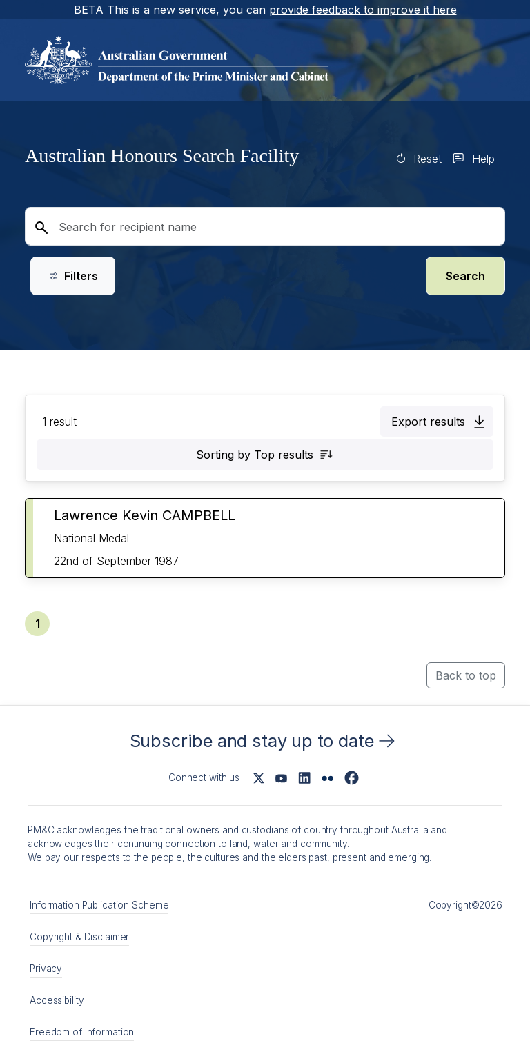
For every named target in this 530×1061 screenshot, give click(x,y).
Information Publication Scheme (99, 905)
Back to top (465, 675)
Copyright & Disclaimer (79, 936)
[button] (436, 421)
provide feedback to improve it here (363, 10)
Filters (73, 276)
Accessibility (57, 1000)
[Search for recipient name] (265, 226)
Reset (427, 159)
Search (465, 276)
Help (483, 159)
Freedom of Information (82, 1032)
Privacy (46, 968)
